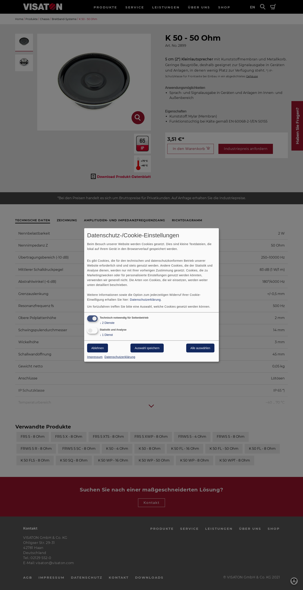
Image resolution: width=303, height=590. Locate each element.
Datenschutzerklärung (145, 299)
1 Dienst (106, 334)
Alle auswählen (200, 348)
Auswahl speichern (147, 348)
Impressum (95, 357)
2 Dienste (107, 322)
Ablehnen (97, 348)
